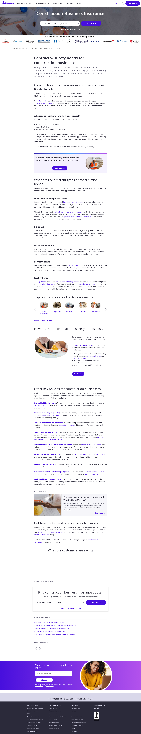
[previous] (35, 309)
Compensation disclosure (78, 722)
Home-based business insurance (58, 714)
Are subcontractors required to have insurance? (49, 631)
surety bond (41, 101)
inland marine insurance (91, 445)
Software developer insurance (35, 719)
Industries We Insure (42, 3)
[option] (44, 309)
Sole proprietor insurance (56, 725)
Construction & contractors (49, 49)
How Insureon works (77, 719)
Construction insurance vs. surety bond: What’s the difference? (83, 498)
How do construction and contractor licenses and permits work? (55, 625)
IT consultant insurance (33, 717)
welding (90, 356)
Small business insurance (20, 49)
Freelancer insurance (55, 711)
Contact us (74, 731)
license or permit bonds (73, 202)
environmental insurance (94, 472)
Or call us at (70, 29)
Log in (117, 3)
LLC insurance (53, 719)
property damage (41, 405)
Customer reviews (76, 714)
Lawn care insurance (32, 725)
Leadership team (76, 708)
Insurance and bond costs (82, 345)
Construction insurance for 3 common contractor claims (52, 628)
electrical (97, 356)
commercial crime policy (46, 284)
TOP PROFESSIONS (32, 705)
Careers (73, 711)
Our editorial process (77, 725)
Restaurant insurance (32, 728)
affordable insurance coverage (50, 532)
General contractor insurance (35, 708)
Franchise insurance (54, 708)
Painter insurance (31, 714)
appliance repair (80, 358)
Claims (73, 728)
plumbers (59, 212)
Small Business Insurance (24, 3)
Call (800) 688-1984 (55, 699)
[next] (105, 309)
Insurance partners (76, 717)
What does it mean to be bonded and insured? (49, 622)
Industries (34, 49)
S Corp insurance (54, 722)
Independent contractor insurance (58, 717)
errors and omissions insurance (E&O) (89, 454)
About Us (80, 3)
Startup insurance (54, 728)
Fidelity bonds (40, 282)
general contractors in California (77, 217)
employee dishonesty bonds (67, 282)
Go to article (100, 513)
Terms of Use (39, 686)
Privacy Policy (50, 686)
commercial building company (88, 284)
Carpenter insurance (32, 711)
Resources (70, 3)
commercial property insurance (47, 415)
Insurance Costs (58, 3)
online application (41, 535)
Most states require (67, 425)
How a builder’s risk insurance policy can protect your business (54, 634)
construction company (43, 103)
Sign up (44, 680)
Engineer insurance (32, 731)
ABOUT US (74, 705)
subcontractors (74, 265)
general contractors (75, 212)
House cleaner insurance (34, 722)
